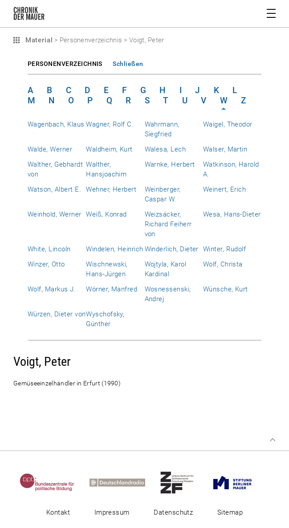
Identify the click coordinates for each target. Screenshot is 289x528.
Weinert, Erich (224, 189)
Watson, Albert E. (54, 189)
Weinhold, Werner (54, 214)
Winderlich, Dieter (172, 249)
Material (38, 40)
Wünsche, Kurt (225, 289)
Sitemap (230, 512)
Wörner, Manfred (111, 289)
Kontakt (58, 512)
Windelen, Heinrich (114, 249)
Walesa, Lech (165, 149)
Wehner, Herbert (111, 189)
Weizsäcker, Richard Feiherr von (168, 224)
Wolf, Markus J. (52, 289)
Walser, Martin (225, 149)
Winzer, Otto (46, 264)
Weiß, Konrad (106, 214)
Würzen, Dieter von (56, 314)
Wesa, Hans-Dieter (232, 214)
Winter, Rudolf (224, 249)
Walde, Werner (50, 149)
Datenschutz (173, 512)
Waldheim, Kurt (109, 149)
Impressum (112, 512)
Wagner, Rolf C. (110, 124)
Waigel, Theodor (227, 124)
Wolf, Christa (223, 264)
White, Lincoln (49, 249)
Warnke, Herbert (170, 164)
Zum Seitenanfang (272, 440)
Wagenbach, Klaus (56, 124)
